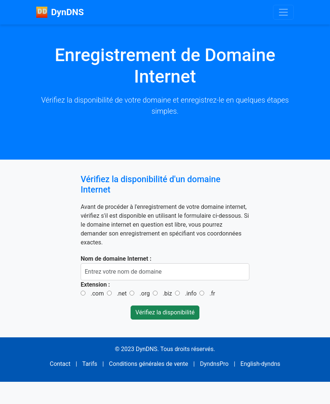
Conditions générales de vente (148, 363)
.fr (212, 293)
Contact (60, 363)
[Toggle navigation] (283, 12)
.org (144, 293)
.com (97, 293)
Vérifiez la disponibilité (165, 312)
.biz (167, 293)
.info (191, 293)
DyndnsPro (214, 363)
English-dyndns (260, 363)
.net (122, 293)
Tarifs (89, 363)
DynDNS (60, 12)
